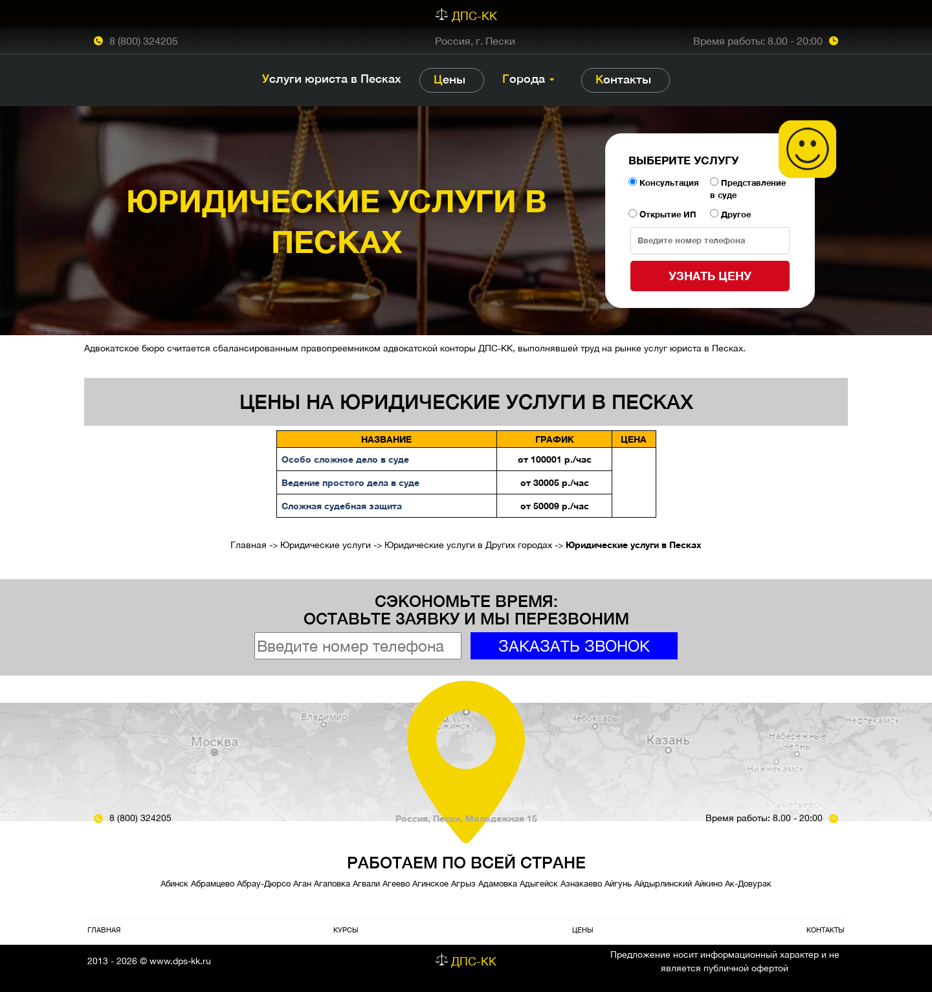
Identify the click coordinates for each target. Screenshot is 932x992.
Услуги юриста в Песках (331, 78)
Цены (449, 79)
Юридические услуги (325, 545)
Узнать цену (710, 276)
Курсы (346, 929)
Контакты (623, 79)
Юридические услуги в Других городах (468, 545)
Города (523, 78)
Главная (248, 545)
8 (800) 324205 (143, 41)
